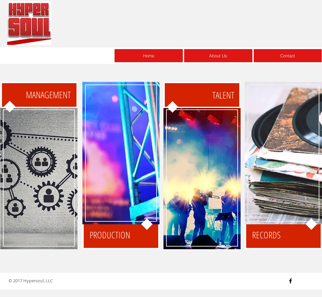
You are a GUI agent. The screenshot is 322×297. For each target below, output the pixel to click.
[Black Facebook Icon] (290, 281)
